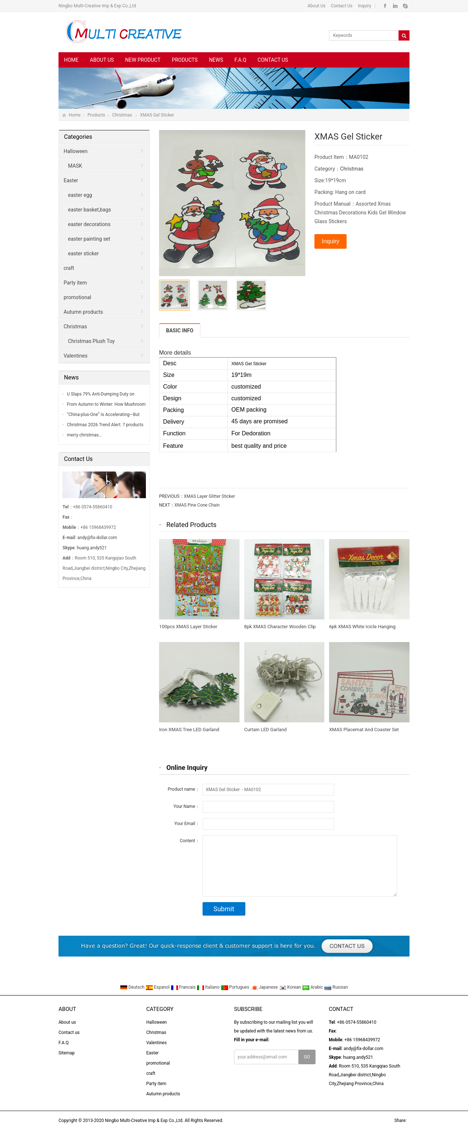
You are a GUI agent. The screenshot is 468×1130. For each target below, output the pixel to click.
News (216, 60)
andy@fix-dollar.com (97, 537)
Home (71, 60)
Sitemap (66, 1052)
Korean (290, 987)
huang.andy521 (92, 547)
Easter (71, 180)
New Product (142, 60)
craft (69, 268)
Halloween (76, 151)
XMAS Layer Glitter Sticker (209, 496)
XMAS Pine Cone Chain (197, 505)
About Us (316, 5)
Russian (336, 987)
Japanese (264, 987)
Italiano (209, 987)
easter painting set (89, 239)
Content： (190, 840)
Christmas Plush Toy (91, 341)
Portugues (235, 987)
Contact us (273, 60)
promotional (77, 297)
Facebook (385, 6)
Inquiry (364, 5)
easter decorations (89, 224)
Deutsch (133, 987)
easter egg (80, 195)
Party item (75, 283)
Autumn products (83, 312)
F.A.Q (240, 60)
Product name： (184, 789)
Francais (184, 987)
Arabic (313, 987)
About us (102, 60)
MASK (75, 166)
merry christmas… (84, 435)
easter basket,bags (89, 210)
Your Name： (186, 806)
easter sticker (83, 253)
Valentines (75, 356)
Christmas (122, 115)
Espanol (158, 987)
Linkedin (395, 6)
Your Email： (187, 823)
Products (185, 60)
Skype (405, 6)
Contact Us (341, 5)
